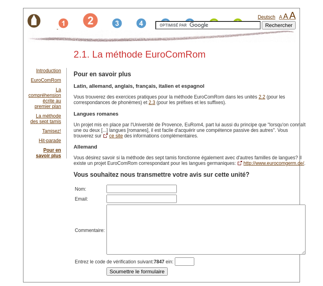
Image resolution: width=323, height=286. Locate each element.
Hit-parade (50, 140)
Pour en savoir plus (48, 152)
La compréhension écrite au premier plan (45, 98)
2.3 (107, 102)
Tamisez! (51, 131)
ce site (316, 130)
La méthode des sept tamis (45, 118)
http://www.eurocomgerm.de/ (253, 163)
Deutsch (266, 17)
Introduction (48, 70)
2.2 (262, 97)
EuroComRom (46, 80)
